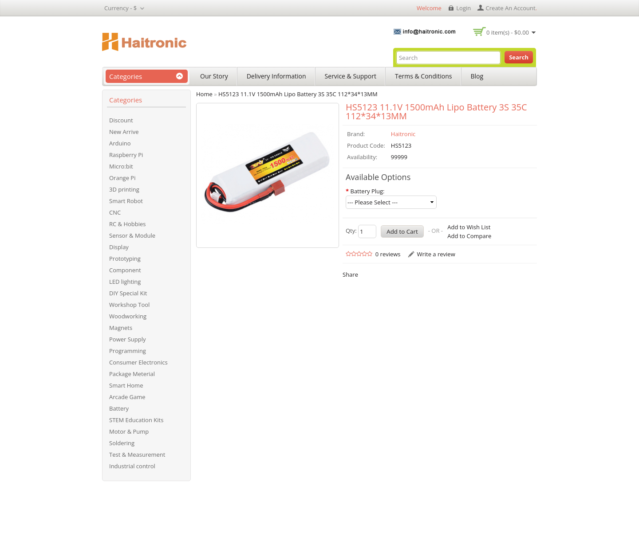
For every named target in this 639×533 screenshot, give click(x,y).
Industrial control (132, 466)
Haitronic (403, 134)
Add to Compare (469, 236)
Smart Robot (126, 201)
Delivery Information (276, 76)
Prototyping (125, 259)
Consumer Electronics (138, 362)
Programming (127, 351)
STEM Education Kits (136, 420)
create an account (511, 8)
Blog (477, 76)
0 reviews (388, 254)
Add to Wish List (468, 227)
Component (125, 270)
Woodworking (127, 316)
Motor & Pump (129, 431)
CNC (115, 212)
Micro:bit (121, 166)
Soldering (121, 443)
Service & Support (350, 76)
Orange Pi (122, 178)
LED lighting (125, 282)
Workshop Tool (129, 305)
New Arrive (123, 132)
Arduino (120, 143)
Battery (119, 408)
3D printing (124, 189)
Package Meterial (132, 374)
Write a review (436, 254)
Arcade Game (127, 397)
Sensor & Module (132, 235)
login (463, 8)
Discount (121, 120)
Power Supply (127, 339)
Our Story (214, 76)
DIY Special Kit (128, 293)
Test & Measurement (137, 455)
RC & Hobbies (127, 224)
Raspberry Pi (126, 155)
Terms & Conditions (423, 76)
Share (350, 274)
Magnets (120, 328)
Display (119, 247)
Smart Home (126, 385)
